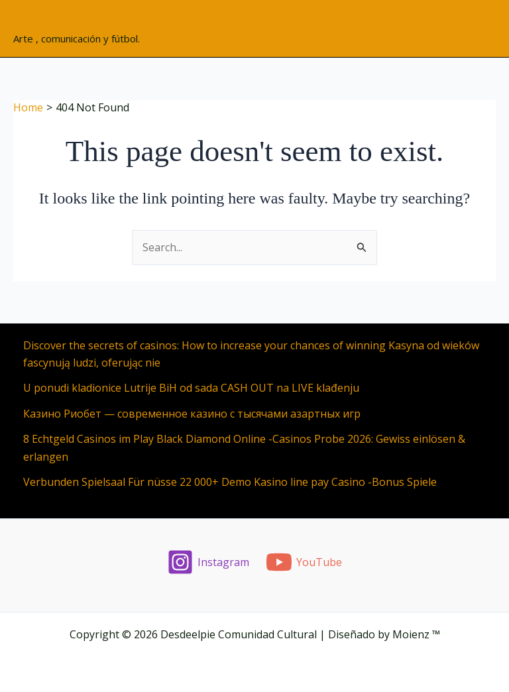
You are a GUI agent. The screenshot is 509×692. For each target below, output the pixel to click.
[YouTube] (304, 562)
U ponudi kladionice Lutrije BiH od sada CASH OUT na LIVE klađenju (191, 387)
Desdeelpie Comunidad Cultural (132, 20)
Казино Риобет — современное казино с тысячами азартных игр (192, 413)
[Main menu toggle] (482, 28)
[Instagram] (208, 562)
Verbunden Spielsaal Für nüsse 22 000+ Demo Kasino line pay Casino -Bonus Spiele (230, 482)
